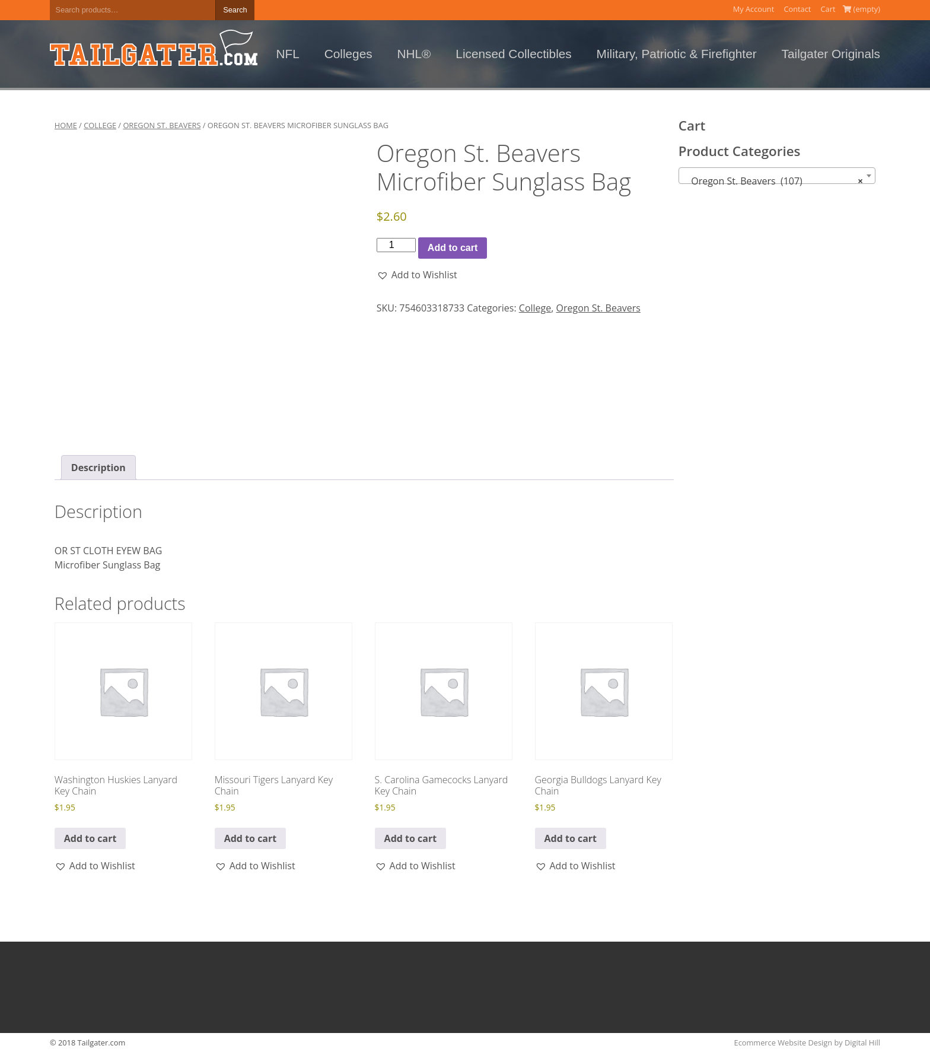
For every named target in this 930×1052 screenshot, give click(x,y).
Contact (797, 9)
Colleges (348, 54)
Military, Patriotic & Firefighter (677, 54)
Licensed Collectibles (513, 54)
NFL (288, 54)
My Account (754, 9)
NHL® (414, 54)
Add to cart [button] (90, 838)
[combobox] (777, 175)
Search (235, 9)
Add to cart (452, 248)
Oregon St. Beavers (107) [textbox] (774, 181)
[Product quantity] (396, 245)
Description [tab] (98, 467)
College (100, 125)
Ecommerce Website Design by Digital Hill (807, 1042)
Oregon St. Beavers (161, 125)
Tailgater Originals (831, 54)
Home (66, 125)
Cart (828, 9)
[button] (417, 275)
